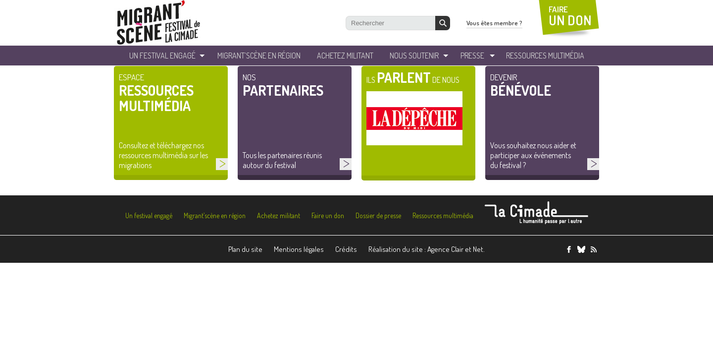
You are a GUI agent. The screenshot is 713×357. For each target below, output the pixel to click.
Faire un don (327, 215)
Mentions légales (299, 249)
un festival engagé (162, 55)
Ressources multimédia (442, 215)
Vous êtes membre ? (494, 23)
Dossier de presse (378, 215)
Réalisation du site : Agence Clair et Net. (426, 249)
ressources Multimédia (545, 55)
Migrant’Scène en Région (259, 55)
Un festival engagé (148, 215)
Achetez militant (345, 55)
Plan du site (245, 249)
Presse (472, 55)
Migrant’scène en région (215, 215)
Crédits (346, 249)
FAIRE (570, 16)
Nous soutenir (414, 55)
